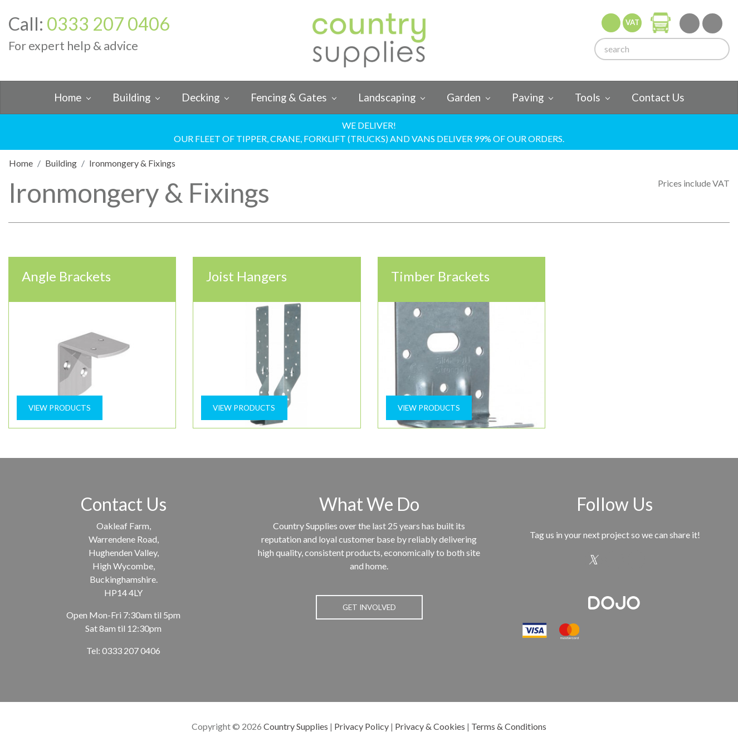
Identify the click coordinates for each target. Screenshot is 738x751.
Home (67, 97)
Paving (528, 97)
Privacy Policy (361, 726)
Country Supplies (295, 726)
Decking (200, 97)
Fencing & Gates (289, 97)
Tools (587, 97)
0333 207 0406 (108, 24)
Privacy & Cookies (430, 726)
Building (131, 97)
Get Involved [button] (369, 607)
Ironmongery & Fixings (132, 163)
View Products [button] (59, 407)
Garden (464, 97)
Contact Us (658, 97)
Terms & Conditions (508, 726)
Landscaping (387, 97)
